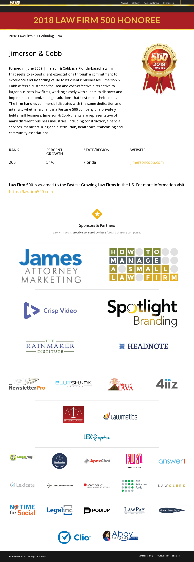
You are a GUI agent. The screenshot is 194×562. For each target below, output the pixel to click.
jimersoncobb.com (147, 162)
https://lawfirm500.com (31, 191)
